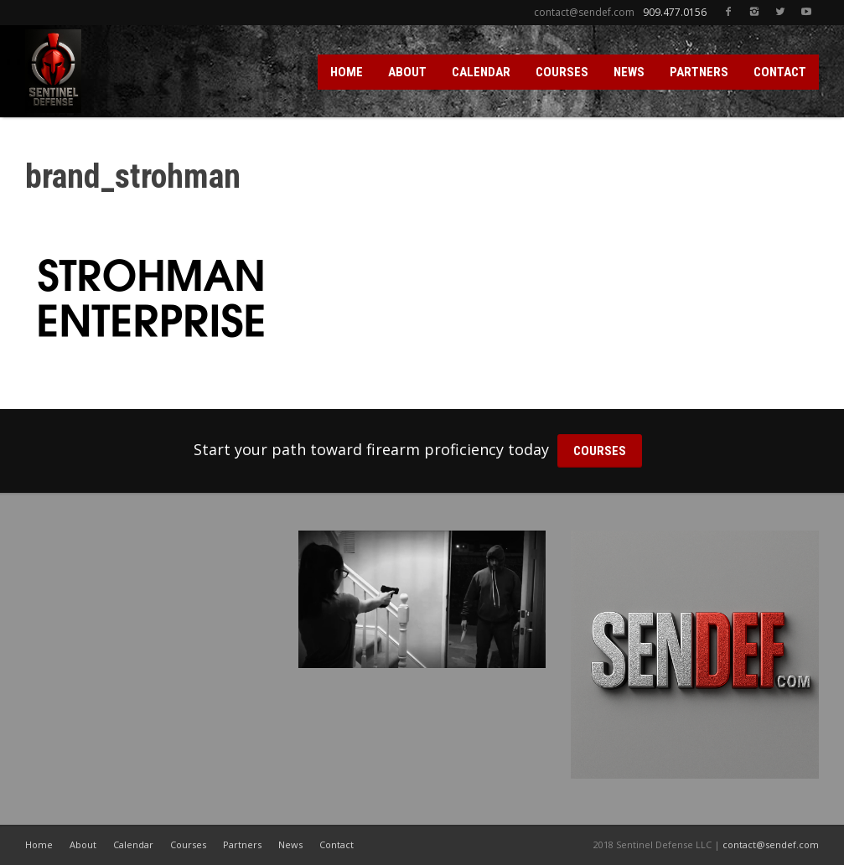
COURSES (562, 72)
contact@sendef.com (770, 844)
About (83, 844)
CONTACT (779, 72)
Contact (336, 844)
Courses (188, 844)
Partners (242, 844)
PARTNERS (699, 72)
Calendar (133, 844)
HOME (346, 72)
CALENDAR (481, 72)
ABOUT (407, 72)
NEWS (629, 72)
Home (39, 844)
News (290, 844)
